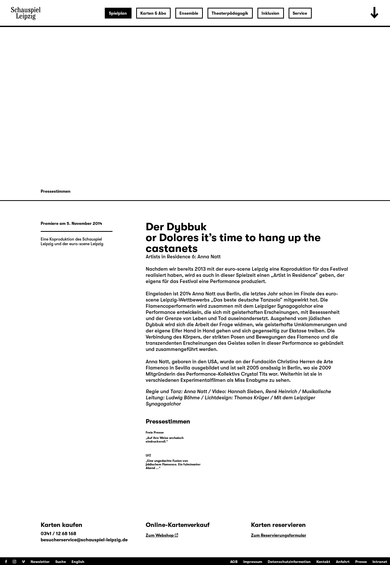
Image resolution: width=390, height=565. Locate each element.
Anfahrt (343, 562)
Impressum (252, 562)
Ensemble (188, 13)
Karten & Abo (153, 13)
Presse (361, 562)
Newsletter (40, 562)
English (78, 562)
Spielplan (118, 13)
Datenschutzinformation (289, 562)
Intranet (379, 562)
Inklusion (270, 13)
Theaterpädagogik (230, 13)
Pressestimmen (56, 191)
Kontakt (323, 562)
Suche (60, 562)
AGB (234, 562)
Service (300, 13)
